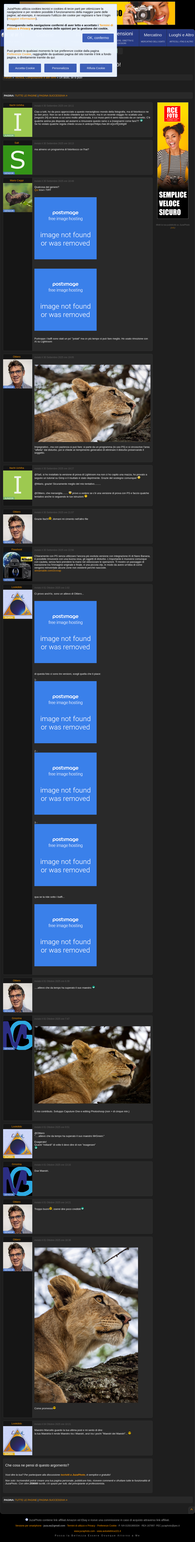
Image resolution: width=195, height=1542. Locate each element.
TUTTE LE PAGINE (26, 95)
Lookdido (17, 587)
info (173, 228)
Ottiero (16, 356)
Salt (17, 142)
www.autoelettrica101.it (109, 1531)
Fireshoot (16, 549)
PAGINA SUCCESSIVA (53, 95)
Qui (36, 189)
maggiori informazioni (22, 18)
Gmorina (17, 1018)
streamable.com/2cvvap (47, 570)
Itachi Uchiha (16, 105)
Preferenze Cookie (19, 54)
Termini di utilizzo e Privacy (81, 1525)
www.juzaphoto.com (84, 1531)
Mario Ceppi (17, 180)
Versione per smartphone (28, 1525)
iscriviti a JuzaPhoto (73, 1474)
